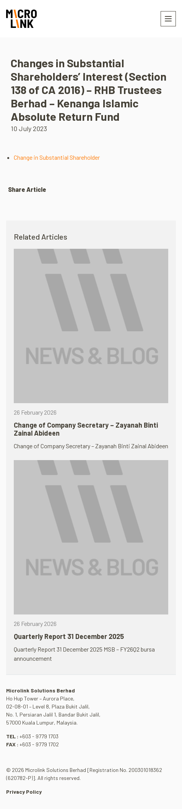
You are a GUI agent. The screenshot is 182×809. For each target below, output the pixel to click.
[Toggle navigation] (168, 18)
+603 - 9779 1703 (39, 736)
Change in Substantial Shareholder (57, 157)
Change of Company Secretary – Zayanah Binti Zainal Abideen (86, 429)
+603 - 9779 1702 (39, 744)
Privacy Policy (24, 791)
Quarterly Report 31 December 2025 (69, 636)
